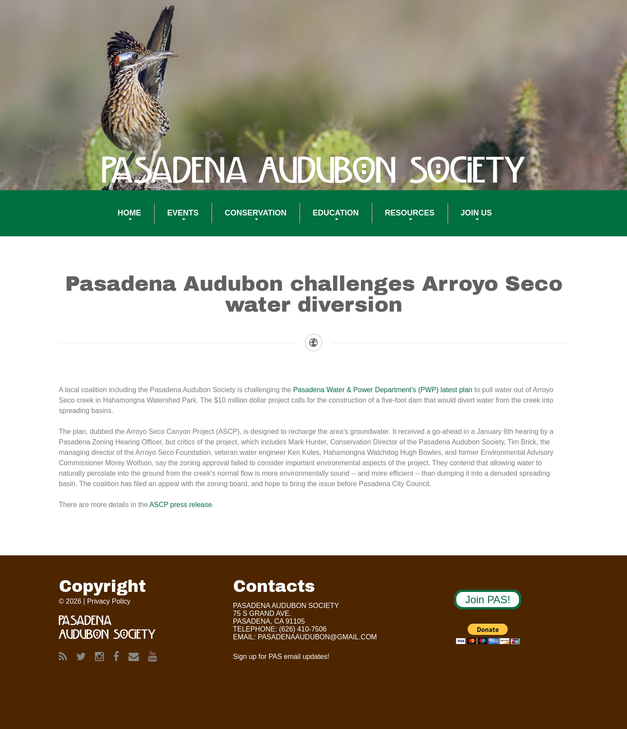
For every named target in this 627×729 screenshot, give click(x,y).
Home (122, 218)
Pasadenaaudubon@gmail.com (317, 637)
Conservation (249, 218)
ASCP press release (180, 504)
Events (176, 218)
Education (329, 218)
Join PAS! (487, 599)
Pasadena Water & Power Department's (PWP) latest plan (382, 389)
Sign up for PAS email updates (280, 656)
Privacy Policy (109, 601)
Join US (470, 218)
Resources (403, 218)
